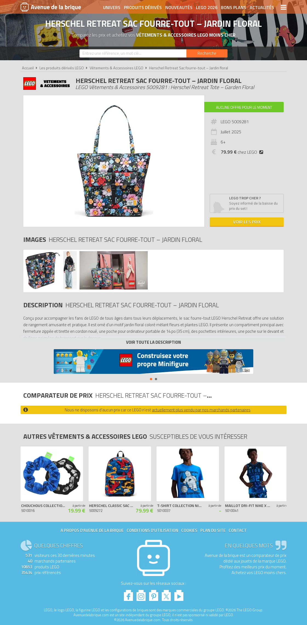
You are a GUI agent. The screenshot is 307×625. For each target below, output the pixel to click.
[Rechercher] (207, 53)
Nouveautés (178, 7)
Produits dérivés (143, 7)
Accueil (28, 68)
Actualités (262, 7)
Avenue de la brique (51, 7)
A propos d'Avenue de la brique (92, 530)
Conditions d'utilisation (152, 530)
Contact (238, 530)
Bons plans (233, 7)
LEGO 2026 (206, 7)
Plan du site (213, 530)
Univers (111, 7)
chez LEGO (243, 152)
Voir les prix (247, 222)
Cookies (189, 530)
